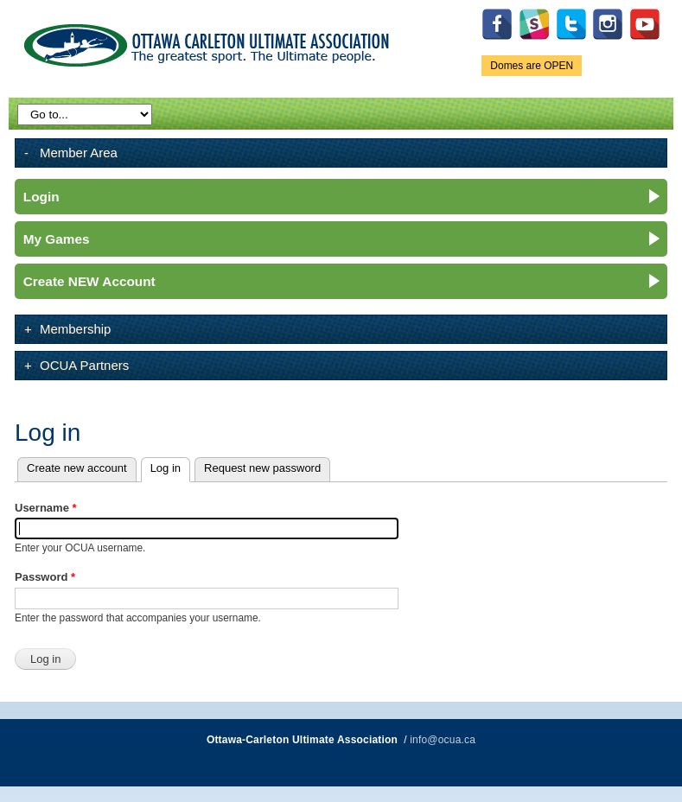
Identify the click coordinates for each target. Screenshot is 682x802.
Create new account (77, 467)
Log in (170, 466)
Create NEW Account (89, 281)
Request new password (262, 467)
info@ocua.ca (442, 740)
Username (46, 507)
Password (45, 576)
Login (41, 196)
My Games (56, 239)
